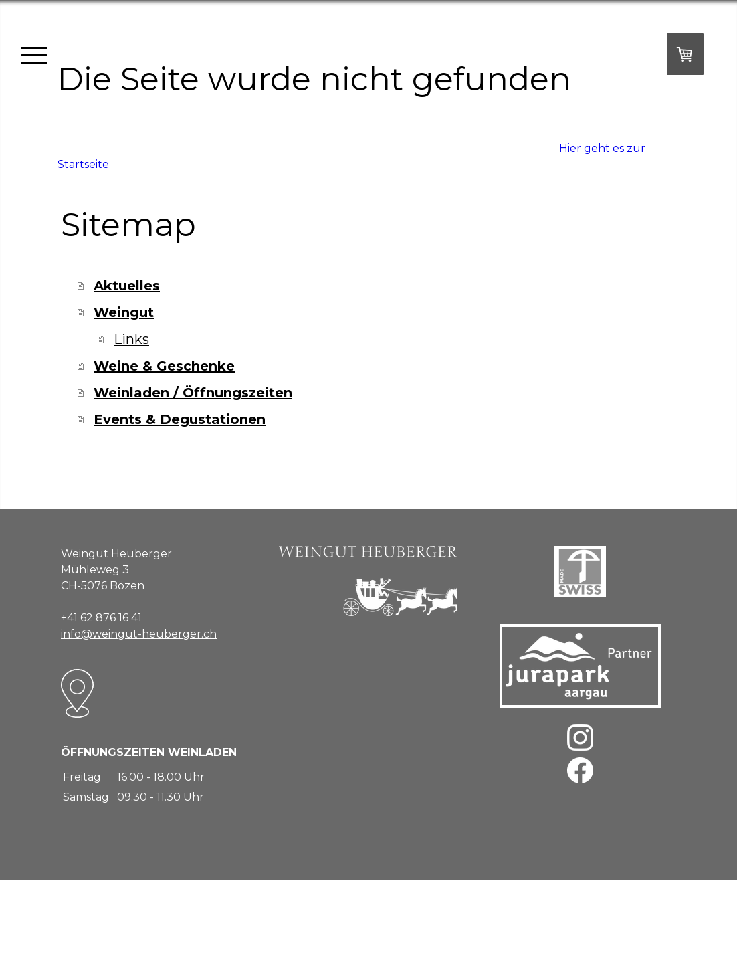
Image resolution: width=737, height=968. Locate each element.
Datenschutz (146, 918)
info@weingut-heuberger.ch (139, 633)
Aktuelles (127, 286)
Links (131, 339)
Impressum (77, 918)
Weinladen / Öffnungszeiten (193, 393)
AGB (110, 918)
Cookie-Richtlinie (203, 918)
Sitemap (253, 918)
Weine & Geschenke (164, 366)
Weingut (124, 312)
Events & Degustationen (180, 419)
